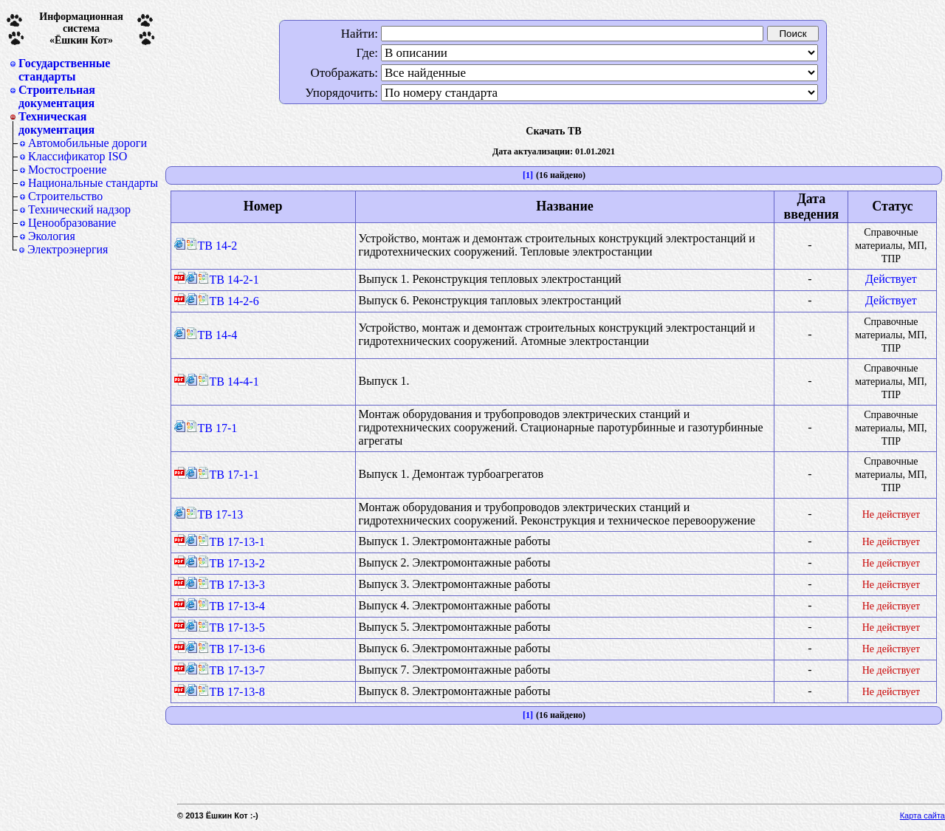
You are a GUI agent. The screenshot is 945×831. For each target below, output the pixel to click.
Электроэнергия (67, 249)
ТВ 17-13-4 (231, 606)
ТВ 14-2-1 (228, 279)
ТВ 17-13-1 (231, 542)
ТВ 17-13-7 (231, 670)
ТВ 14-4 (212, 335)
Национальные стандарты (93, 183)
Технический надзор (79, 209)
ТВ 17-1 (212, 428)
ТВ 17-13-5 (231, 627)
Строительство (65, 196)
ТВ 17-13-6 (231, 649)
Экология (51, 236)
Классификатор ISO (77, 156)
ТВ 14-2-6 (228, 301)
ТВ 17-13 (215, 514)
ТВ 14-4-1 (228, 381)
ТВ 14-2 (212, 245)
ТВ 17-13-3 (231, 584)
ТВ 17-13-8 (231, 691)
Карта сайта (922, 815)
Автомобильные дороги (87, 143)
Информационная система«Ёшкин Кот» (81, 28)
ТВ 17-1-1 (228, 474)
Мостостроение (67, 169)
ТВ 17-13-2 (231, 563)
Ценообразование (72, 222)
